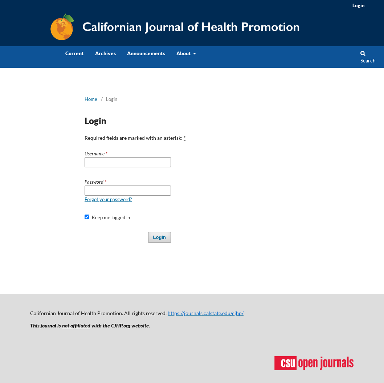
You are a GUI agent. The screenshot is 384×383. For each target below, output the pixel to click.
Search (368, 57)
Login (358, 5)
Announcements (146, 53)
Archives (105, 53)
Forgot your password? (108, 199)
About (184, 53)
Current (74, 53)
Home (91, 99)
